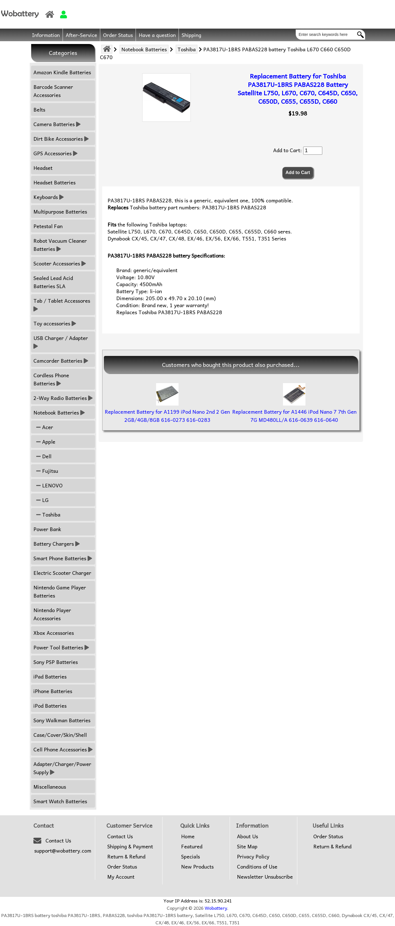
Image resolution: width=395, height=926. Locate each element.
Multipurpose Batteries (60, 211)
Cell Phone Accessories (63, 749)
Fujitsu (45, 471)
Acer (43, 427)
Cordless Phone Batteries (51, 379)
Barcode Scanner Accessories (53, 91)
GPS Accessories (55, 153)
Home (188, 836)
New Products (197, 866)
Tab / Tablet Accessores (62, 305)
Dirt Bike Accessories (61, 139)
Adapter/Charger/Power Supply (62, 768)
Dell (42, 456)
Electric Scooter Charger (62, 573)
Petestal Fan (48, 226)
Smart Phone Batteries (62, 558)
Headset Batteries (54, 182)
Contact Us (58, 840)
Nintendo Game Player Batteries (59, 591)
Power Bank (47, 529)
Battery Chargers (56, 544)
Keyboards (48, 197)
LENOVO (48, 485)
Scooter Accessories (59, 263)
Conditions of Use (257, 866)
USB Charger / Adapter (61, 342)
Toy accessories (54, 323)
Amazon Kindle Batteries (62, 72)
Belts (39, 109)
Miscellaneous (49, 787)
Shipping (191, 35)
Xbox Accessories (53, 633)
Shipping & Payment (130, 846)
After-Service (81, 35)
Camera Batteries (57, 124)
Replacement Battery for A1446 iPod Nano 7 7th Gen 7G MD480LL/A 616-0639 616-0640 (294, 416)
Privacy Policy (253, 856)
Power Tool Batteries (61, 647)
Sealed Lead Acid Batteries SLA (53, 282)
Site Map (247, 846)
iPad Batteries (50, 676)
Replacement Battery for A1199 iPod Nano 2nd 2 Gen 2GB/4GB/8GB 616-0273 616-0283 (167, 416)
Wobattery (216, 907)
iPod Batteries (50, 706)
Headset (42, 168)
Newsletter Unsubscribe (265, 876)
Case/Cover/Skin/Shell (60, 735)
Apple (44, 441)
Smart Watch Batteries (60, 801)
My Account (120, 876)
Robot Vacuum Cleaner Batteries (60, 245)
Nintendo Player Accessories (52, 614)
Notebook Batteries (144, 49)
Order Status (118, 35)
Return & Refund (126, 856)
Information (46, 35)
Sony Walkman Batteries (61, 720)
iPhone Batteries (52, 691)
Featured (191, 846)
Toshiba (186, 49)
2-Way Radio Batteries (63, 398)
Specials (190, 856)
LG (41, 500)
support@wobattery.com (62, 850)
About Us (247, 836)
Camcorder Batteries (60, 360)
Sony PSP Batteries (55, 662)
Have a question (157, 35)
